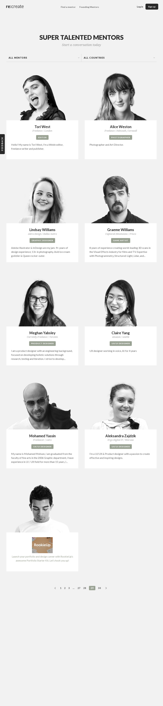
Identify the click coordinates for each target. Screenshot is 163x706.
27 (79, 588)
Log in (140, 6)
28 (84, 588)
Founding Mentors (89, 7)
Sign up (152, 6)
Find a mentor (68, 7)
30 (99, 588)
